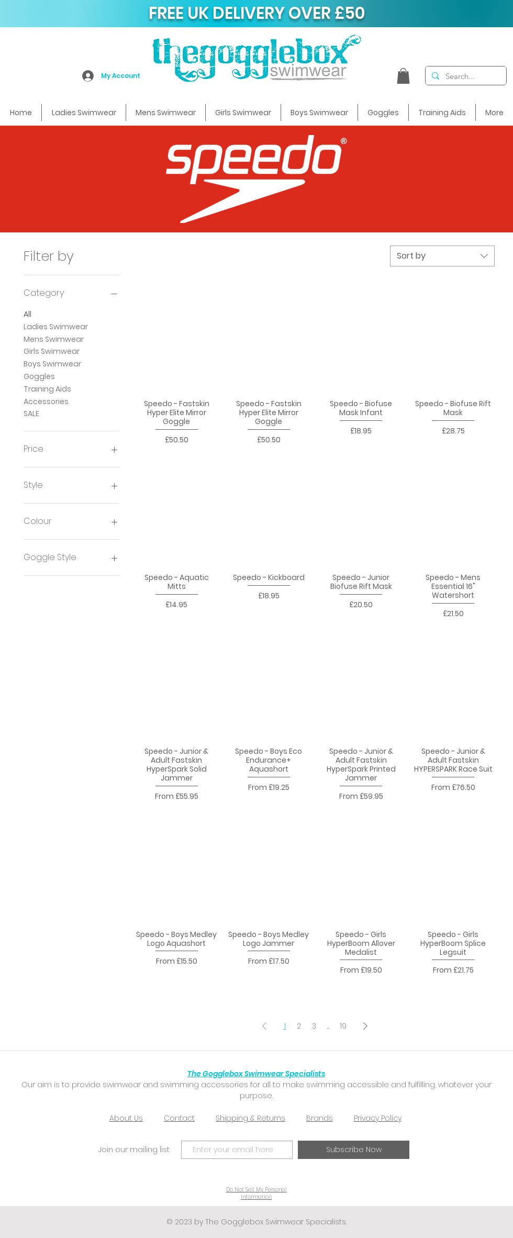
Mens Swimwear (54, 338)
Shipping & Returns (250, 1118)
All (27, 313)
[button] (403, 76)
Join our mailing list (134, 1149)
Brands (319, 1118)
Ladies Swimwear (56, 326)
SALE (31, 413)
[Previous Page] (264, 1026)
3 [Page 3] (314, 1026)
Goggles (39, 376)
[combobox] (442, 256)
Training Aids (47, 388)
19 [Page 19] (343, 1026)
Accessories (46, 401)
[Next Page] (365, 1026)
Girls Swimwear (52, 350)
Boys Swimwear (52, 363)
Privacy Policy (378, 1118)
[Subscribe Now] (353, 1150)
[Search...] (464, 76)
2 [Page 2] (299, 1026)
